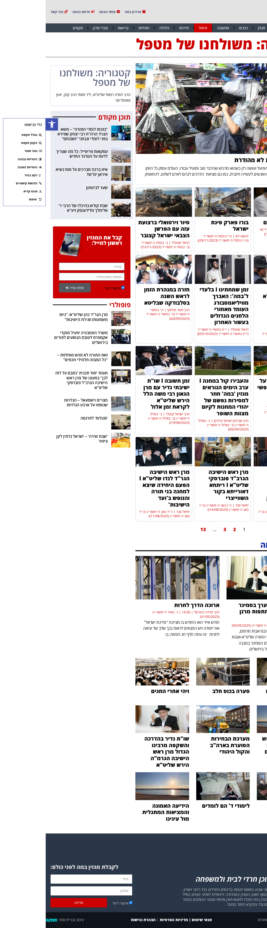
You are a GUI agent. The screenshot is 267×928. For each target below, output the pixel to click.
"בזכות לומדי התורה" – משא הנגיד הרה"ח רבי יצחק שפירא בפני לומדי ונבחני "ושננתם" (37, 134)
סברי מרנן (54, 27)
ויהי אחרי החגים (124, 691)
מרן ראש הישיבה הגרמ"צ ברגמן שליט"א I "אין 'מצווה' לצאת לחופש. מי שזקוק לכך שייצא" (241, 488)
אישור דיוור (67, 288)
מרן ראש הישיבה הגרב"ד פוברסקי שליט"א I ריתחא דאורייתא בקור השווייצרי (183, 485)
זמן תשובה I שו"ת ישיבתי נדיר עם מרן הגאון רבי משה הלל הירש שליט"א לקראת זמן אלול (121, 393)
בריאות (77, 27)
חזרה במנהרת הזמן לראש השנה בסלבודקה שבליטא (121, 296)
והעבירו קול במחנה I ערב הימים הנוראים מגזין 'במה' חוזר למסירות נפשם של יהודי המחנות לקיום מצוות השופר (178, 397)
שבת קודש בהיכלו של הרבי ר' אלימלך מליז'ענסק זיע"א (37, 208)
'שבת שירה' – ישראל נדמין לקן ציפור (36, 439)
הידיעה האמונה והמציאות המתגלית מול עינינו (120, 812)
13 (157, 529)
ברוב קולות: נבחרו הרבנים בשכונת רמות (243, 812)
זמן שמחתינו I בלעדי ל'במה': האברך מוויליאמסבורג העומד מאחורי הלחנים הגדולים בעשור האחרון (178, 306)
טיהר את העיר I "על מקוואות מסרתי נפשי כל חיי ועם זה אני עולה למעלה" (237, 390)
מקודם (32, 27)
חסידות (98, 27)
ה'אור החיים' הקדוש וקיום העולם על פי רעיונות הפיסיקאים (240, 745)
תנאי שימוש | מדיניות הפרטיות (140, 919)
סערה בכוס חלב (185, 691)
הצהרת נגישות (97, 919)
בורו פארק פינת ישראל (184, 225)
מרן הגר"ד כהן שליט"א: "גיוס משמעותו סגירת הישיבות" (38, 317)
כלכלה (119, 27)
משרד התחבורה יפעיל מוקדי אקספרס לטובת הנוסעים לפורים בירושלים (35, 337)
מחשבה (177, 27)
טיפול (157, 27)
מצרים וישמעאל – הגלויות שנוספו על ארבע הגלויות (40, 402)
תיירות (138, 27)
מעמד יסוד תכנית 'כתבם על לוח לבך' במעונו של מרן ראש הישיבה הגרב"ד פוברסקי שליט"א (36, 380)
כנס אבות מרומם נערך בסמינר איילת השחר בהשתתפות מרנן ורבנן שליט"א (229, 611)
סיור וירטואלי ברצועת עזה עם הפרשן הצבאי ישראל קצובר (118, 228)
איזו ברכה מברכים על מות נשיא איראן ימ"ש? (36, 172)
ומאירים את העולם (240, 222)
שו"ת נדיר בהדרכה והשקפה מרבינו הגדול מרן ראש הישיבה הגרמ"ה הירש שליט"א (121, 751)
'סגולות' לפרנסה (48, 418)
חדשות (234, 27)
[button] (6, 124)
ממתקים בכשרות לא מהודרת (226, 160)
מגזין (215, 27)
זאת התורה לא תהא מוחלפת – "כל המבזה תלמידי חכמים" (37, 357)
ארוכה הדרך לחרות (151, 605)
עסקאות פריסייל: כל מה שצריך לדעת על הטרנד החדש (36, 154)
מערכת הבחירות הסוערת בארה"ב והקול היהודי (184, 745)
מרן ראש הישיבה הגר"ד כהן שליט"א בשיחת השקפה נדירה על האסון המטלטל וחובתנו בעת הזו (239, 306)
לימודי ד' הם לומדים (180, 805)
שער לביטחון (51, 187)
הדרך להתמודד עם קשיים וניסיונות (242, 694)
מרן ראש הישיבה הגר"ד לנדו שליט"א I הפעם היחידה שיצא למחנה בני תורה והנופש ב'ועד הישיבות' (118, 488)
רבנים (197, 27)
